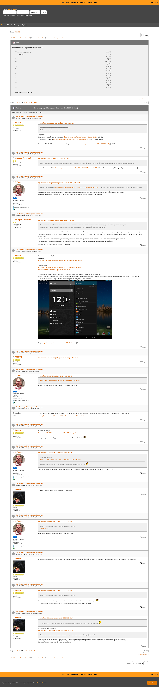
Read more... (45, 528)
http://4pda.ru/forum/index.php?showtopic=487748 (54, 270)
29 (29, 102)
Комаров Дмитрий (23, 158)
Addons (83, 2)
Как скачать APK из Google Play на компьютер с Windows (58, 358)
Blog (95, 2)
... (16, 102)
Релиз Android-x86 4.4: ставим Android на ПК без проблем (58, 433)
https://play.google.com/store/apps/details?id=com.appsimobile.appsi (60, 267)
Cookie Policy (42, 683)
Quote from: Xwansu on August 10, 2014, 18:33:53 (55, 453)
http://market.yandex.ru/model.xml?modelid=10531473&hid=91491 (74, 168)
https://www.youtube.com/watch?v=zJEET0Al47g (93, 144)
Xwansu (18, 122)
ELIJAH (18, 357)
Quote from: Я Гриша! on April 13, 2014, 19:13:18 (56, 123)
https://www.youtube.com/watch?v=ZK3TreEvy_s (59, 343)
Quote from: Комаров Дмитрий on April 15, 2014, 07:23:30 (59, 183)
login (8, 9)
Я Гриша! (19, 182)
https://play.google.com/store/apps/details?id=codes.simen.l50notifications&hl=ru (64, 416)
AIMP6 (17, 32)
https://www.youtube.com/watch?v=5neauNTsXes (80, 137)
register (14, 9)
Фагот (43, 37)
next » (147, 99)
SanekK (18, 490)
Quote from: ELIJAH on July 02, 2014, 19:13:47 (55, 376)
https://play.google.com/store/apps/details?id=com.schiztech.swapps (60, 260)
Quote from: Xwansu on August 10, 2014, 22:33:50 (55, 618)
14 (24, 102)
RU (152, 2)
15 (26, 102)
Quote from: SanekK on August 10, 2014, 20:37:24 (55, 522)
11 (18, 102)
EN (156, 2)
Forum (89, 2)
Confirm (152, 683)
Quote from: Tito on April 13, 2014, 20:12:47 (53, 158)
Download (74, 2)
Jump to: (129, 663)
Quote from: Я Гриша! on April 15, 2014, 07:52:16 (56, 220)
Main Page (65, 2)
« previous (141, 99)
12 (19, 102)
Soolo (39, 37)
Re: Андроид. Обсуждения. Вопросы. (29, 116)
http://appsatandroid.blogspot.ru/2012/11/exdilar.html (70, 139)
